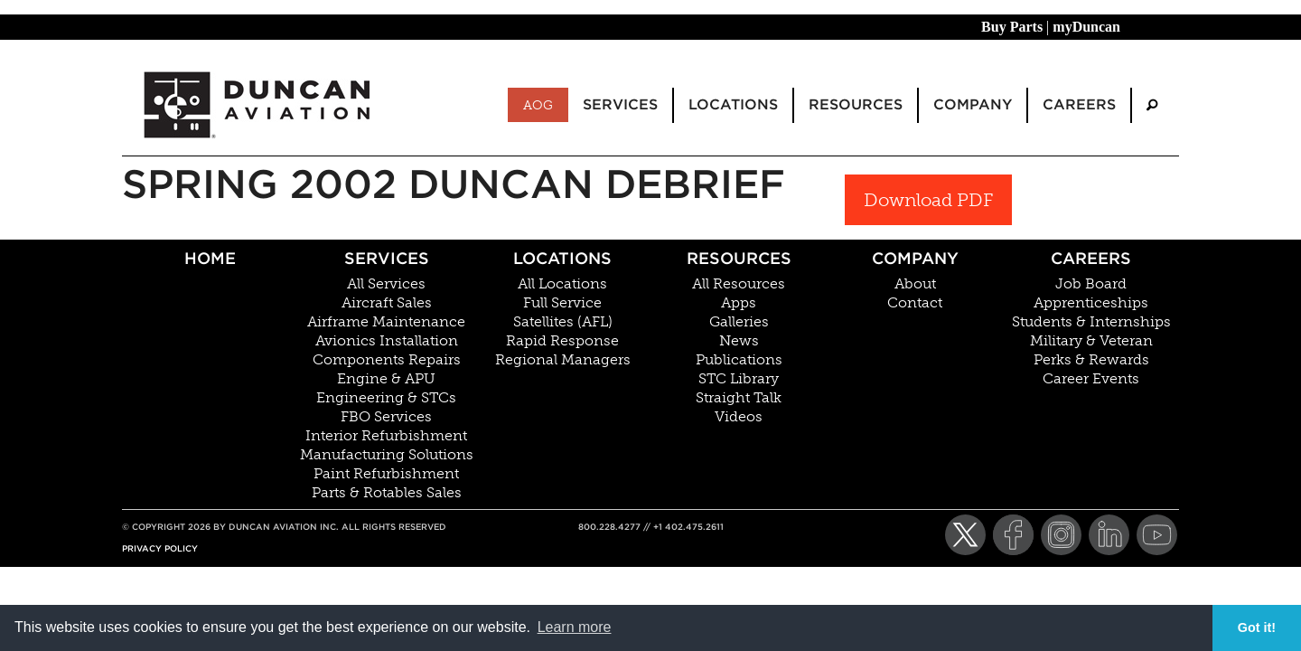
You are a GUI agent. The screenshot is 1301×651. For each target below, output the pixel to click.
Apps (738, 303)
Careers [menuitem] (1079, 104)
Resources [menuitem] (856, 104)
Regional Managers (563, 360)
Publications (739, 360)
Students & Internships (1091, 322)
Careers (1091, 258)
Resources (739, 258)
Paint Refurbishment (386, 474)
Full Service (562, 303)
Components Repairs (387, 360)
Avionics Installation (386, 341)
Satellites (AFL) (563, 322)
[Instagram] (1061, 534)
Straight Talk (739, 398)
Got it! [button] (1257, 627)
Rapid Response (562, 341)
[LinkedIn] (1109, 534)
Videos (739, 417)
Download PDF (928, 200)
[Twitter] (965, 534)
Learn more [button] (575, 627)
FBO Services (386, 417)
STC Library (738, 379)
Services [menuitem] (620, 104)
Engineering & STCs (386, 398)
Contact (914, 303)
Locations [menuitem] (733, 104)
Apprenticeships (1091, 303)
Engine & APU (386, 379)
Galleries (739, 322)
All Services (386, 284)
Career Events (1091, 379)
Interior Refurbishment (386, 436)
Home (210, 258)
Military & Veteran (1091, 341)
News (739, 341)
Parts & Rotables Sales (387, 493)
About (915, 284)
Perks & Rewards (1091, 360)
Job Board (1091, 284)
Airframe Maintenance (386, 322)
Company (915, 258)
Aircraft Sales (387, 303)
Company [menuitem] (972, 104)
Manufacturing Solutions (386, 455)
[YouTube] (1157, 534)
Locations (562, 258)
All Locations (562, 284)
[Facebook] (1013, 534)
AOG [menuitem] (538, 105)
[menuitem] (1152, 105)
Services (386, 258)
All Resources (738, 284)
